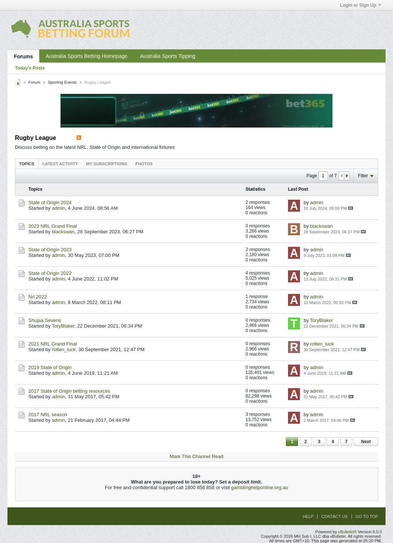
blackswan (63, 231)
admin (58, 208)
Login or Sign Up (360, 5)
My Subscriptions (106, 164)
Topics (26, 164)
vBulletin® (347, 532)
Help (308, 516)
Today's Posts (30, 68)
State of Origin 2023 (50, 249)
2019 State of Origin (50, 367)
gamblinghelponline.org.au (259, 487)
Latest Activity (60, 164)
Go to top (367, 516)
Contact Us (334, 516)
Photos (143, 164)
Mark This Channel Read (196, 456)
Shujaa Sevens (44, 320)
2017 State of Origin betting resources (69, 391)
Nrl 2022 (37, 297)
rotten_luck (64, 349)
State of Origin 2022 (50, 273)
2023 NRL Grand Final (52, 226)
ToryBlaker (63, 326)
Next (366, 441)
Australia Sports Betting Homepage (86, 56)
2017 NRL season (47, 414)
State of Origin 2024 (50, 202)
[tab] (26, 164)
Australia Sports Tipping (167, 56)
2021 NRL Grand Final (52, 344)
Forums (23, 56)
